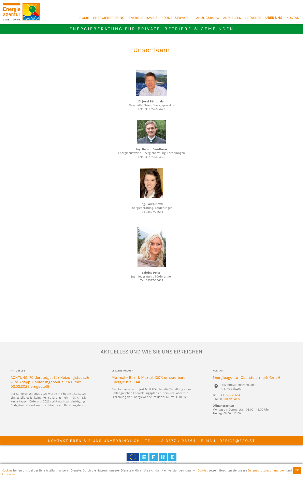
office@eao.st (232, 399)
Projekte (253, 18)
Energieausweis (143, 18)
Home (84, 18)
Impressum (9, 474)
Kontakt (293, 18)
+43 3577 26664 (229, 395)
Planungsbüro (205, 18)
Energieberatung (108, 18)
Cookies (7, 470)
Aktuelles (232, 18)
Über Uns (273, 18)
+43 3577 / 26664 (176, 440)
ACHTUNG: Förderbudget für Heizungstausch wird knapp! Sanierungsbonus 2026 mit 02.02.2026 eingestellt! (50, 382)
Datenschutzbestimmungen (267, 470)
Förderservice (175, 18)
